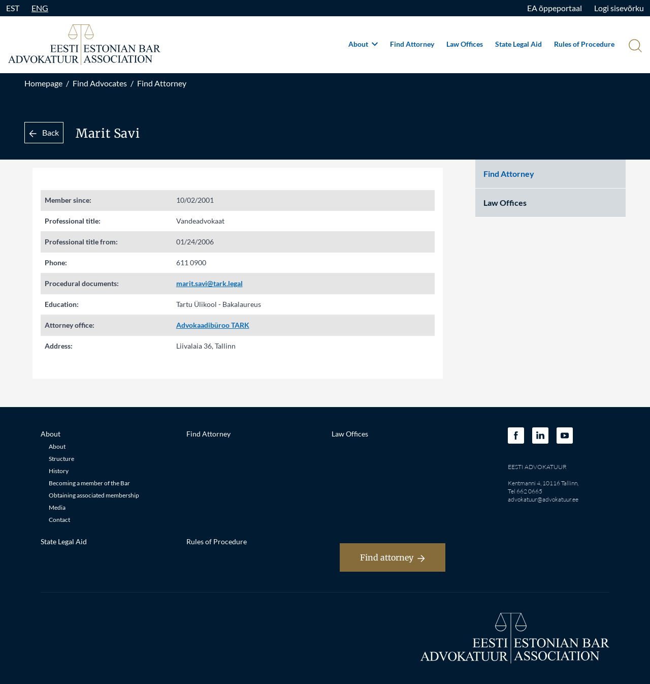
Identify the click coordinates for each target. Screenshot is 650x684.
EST (12, 8)
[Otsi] (634, 46)
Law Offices (464, 44)
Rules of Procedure (584, 44)
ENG (39, 8)
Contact (59, 519)
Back (44, 132)
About (363, 44)
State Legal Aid (518, 44)
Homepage (43, 83)
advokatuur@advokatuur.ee (543, 499)
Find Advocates (100, 83)
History (59, 471)
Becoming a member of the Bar (89, 483)
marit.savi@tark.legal (209, 283)
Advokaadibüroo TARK (212, 325)
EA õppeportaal (554, 8)
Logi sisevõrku (619, 8)
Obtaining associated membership (94, 495)
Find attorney (392, 557)
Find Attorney (412, 44)
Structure (61, 458)
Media (57, 507)
